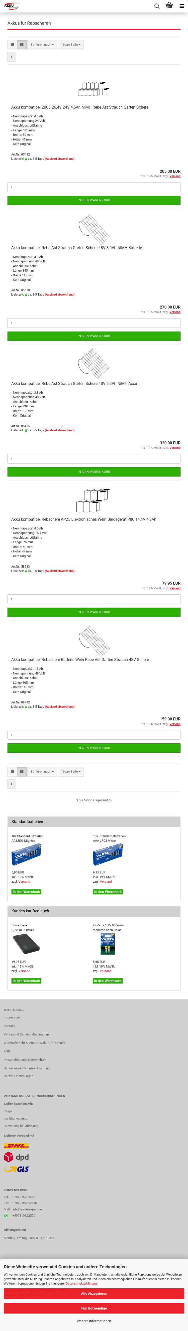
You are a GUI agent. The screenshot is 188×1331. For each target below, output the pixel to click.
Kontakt (9, 1026)
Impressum (12, 1017)
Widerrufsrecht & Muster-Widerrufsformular (34, 1043)
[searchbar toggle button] (157, 6)
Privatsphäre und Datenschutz (25, 1060)
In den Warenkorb (94, 200)
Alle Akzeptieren (94, 1294)
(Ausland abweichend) (60, 159)
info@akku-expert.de (27, 1209)
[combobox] (42, 45)
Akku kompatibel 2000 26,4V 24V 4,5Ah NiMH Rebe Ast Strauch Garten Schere (79, 107)
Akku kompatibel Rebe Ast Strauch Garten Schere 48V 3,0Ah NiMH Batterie (76, 247)
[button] (12, 45)
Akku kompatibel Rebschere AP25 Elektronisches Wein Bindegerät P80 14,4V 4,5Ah (83, 519)
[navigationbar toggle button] (182, 6)
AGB (7, 1051)
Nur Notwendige (94, 1308)
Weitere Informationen (94, 1321)
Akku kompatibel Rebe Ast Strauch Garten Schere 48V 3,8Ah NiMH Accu (74, 383)
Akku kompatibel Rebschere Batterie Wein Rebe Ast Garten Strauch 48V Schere (80, 659)
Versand (24, 881)
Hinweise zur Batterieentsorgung (27, 1068)
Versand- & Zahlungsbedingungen (27, 1034)
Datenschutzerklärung (81, 1283)
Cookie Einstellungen (18, 1076)
